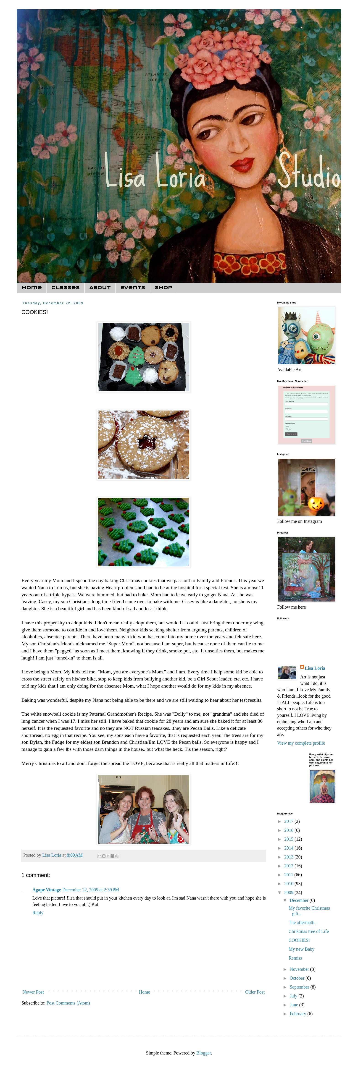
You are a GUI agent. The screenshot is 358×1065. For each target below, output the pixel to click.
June (294, 1004)
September (300, 986)
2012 (289, 865)
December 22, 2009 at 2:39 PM (90, 889)
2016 (289, 830)
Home (32, 288)
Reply (37, 912)
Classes (65, 288)
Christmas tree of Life (309, 931)
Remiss (295, 957)
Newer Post (33, 991)
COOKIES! (299, 940)
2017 (289, 821)
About (100, 288)
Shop (163, 288)
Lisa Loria (315, 668)
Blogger (203, 1052)
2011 (289, 874)
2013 (289, 856)
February (298, 1013)
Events (132, 288)
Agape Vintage (46, 889)
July (294, 995)
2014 (289, 847)
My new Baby (301, 949)
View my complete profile (301, 743)
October (297, 978)
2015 (289, 839)
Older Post (255, 991)
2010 (289, 883)
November (300, 969)
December (300, 900)
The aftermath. (302, 922)
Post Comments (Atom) (68, 1002)
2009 (289, 892)
